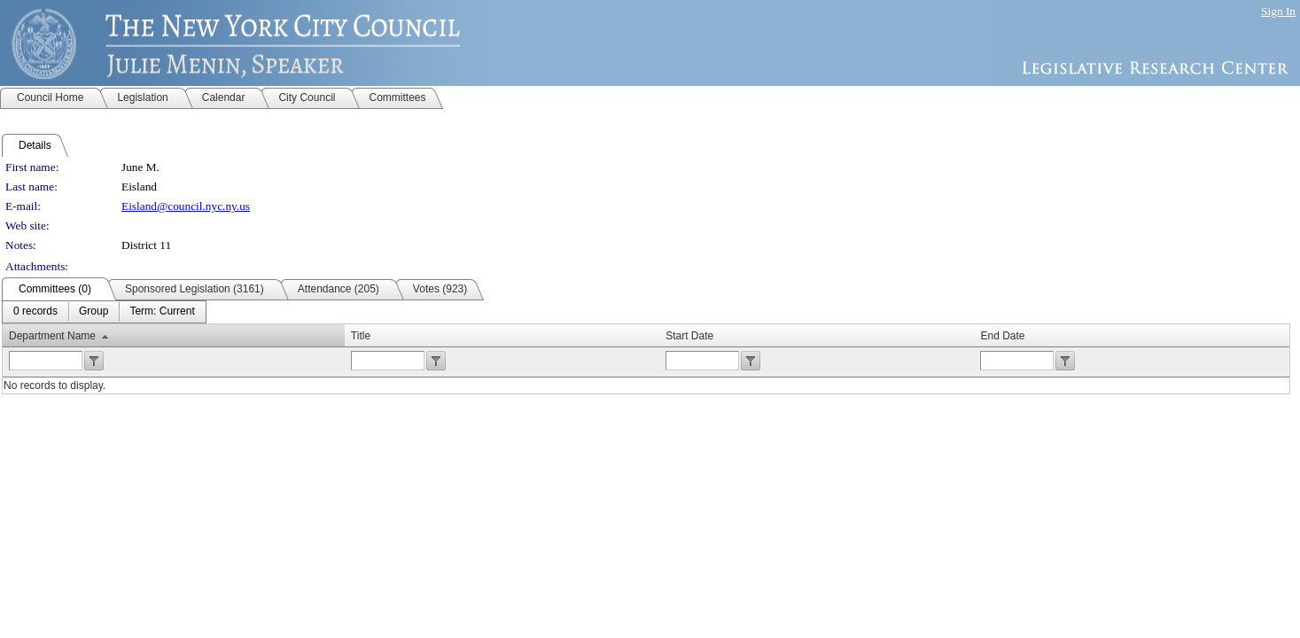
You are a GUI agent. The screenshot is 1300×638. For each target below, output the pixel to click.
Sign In (1278, 11)
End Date (1002, 336)
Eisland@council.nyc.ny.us (185, 206)
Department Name (52, 336)
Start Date (689, 336)
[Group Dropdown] (93, 312)
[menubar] (104, 311)
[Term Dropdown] (162, 312)
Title (360, 336)
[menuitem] (35, 312)
